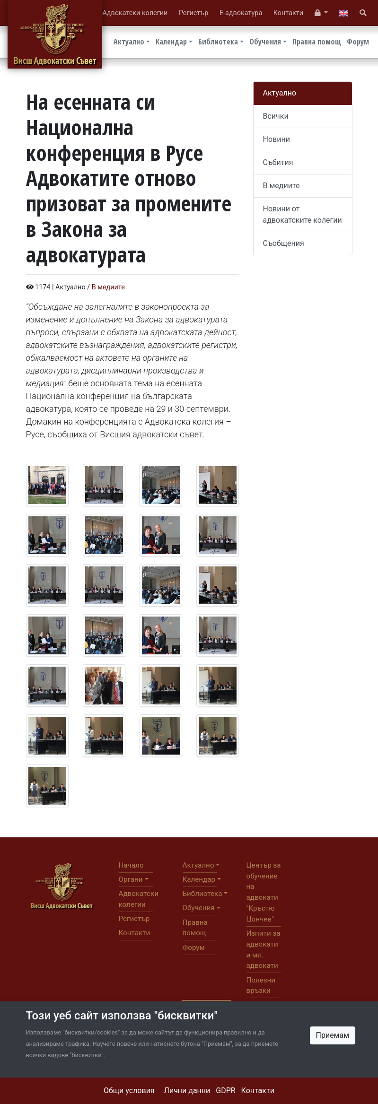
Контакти (257, 1090)
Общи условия (129, 1090)
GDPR (225, 1090)
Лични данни (187, 1090)
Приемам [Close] (333, 1035)
